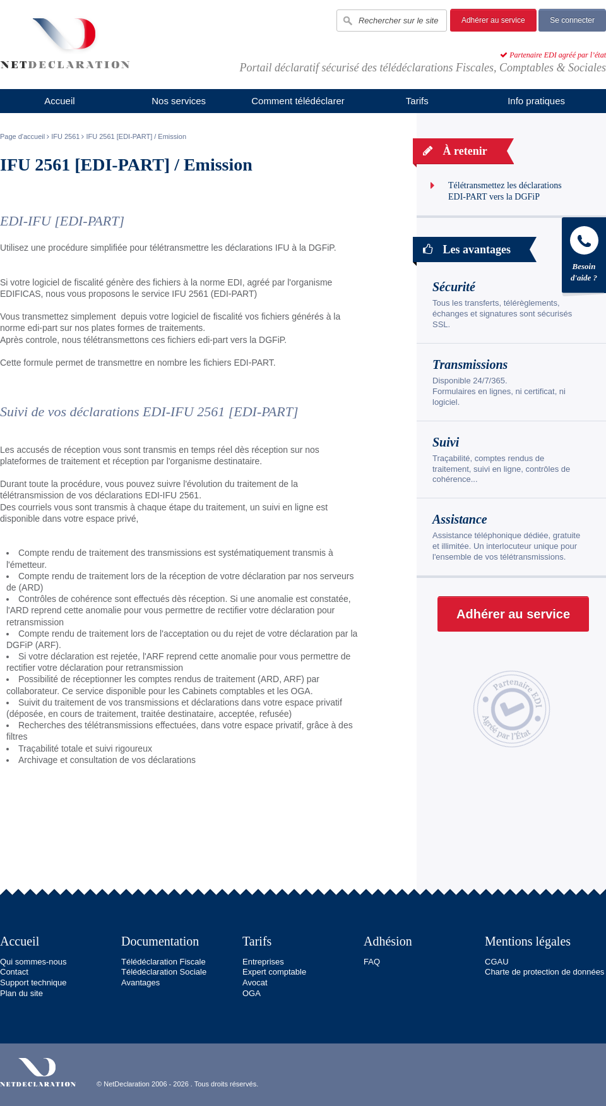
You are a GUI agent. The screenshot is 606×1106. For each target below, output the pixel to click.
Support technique (33, 982)
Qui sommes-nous (33, 961)
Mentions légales (528, 941)
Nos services (179, 100)
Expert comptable (274, 972)
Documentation (160, 941)
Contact (14, 972)
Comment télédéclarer (298, 100)
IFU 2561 (65, 136)
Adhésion (388, 941)
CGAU (497, 961)
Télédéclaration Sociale (163, 972)
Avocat (255, 982)
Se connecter (572, 20)
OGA (251, 993)
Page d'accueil (22, 136)
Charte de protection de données (544, 972)
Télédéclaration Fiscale (163, 961)
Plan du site (21, 993)
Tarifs (417, 100)
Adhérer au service (493, 20)
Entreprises (263, 961)
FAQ (372, 961)
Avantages (140, 982)
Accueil (59, 100)
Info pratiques (536, 100)
